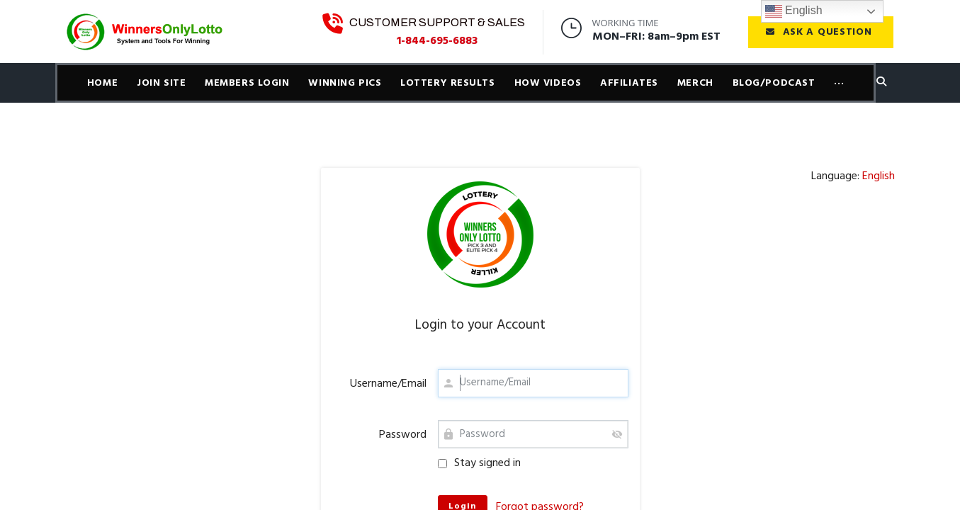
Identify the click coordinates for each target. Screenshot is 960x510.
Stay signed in (479, 463)
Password (403, 435)
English (794, 11)
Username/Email (388, 384)
